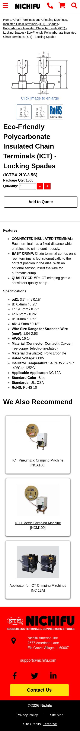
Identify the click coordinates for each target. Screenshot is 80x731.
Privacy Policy (27, 715)
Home (7, 19)
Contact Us (39, 690)
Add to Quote (41, 202)
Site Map (56, 715)
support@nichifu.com (38, 660)
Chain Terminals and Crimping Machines (40, 19)
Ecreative (50, 724)
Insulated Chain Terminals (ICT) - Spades (30, 24)
